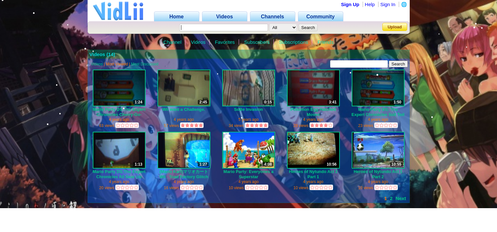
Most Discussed (144, 64)
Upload (394, 26)
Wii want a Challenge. (183, 109)
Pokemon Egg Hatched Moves (313, 112)
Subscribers (257, 42)
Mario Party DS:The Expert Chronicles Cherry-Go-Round (119, 112)
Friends (326, 42)
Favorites (225, 42)
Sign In (388, 4)
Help (370, 4)
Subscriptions (293, 42)
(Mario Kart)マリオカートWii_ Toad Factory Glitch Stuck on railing (183, 174)
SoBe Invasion (248, 109)
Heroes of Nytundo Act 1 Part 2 (378, 174)
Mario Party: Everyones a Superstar (248, 174)
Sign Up (350, 4)
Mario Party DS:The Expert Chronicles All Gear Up (119, 174)
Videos (198, 42)
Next (401, 198)
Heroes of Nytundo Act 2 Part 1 (313, 174)
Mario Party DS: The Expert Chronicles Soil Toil (377, 112)
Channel (172, 42)
